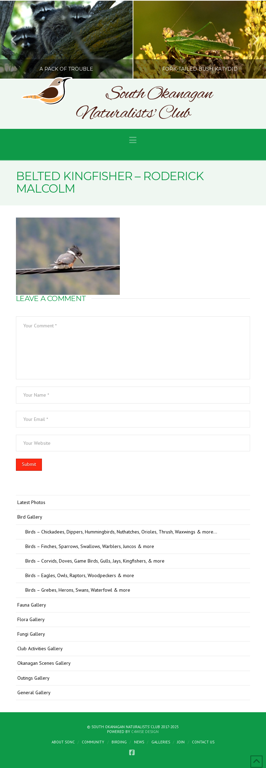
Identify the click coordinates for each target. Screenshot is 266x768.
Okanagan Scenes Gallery (44, 663)
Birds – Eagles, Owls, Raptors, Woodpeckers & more (79, 575)
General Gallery (34, 692)
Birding (119, 742)
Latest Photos (31, 502)
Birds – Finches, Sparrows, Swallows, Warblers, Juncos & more (89, 546)
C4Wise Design (145, 731)
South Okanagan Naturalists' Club (144, 104)
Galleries (160, 742)
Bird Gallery (29, 517)
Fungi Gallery (31, 634)
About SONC (63, 742)
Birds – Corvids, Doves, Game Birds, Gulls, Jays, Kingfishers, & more (95, 561)
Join (181, 742)
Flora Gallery (31, 619)
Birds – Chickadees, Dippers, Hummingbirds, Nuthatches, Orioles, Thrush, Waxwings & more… (121, 532)
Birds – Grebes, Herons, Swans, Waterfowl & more (77, 590)
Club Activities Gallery (40, 648)
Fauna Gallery (31, 605)
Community (93, 742)
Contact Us (203, 742)
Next (251, 39)
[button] (132, 140)
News (139, 742)
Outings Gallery (33, 678)
